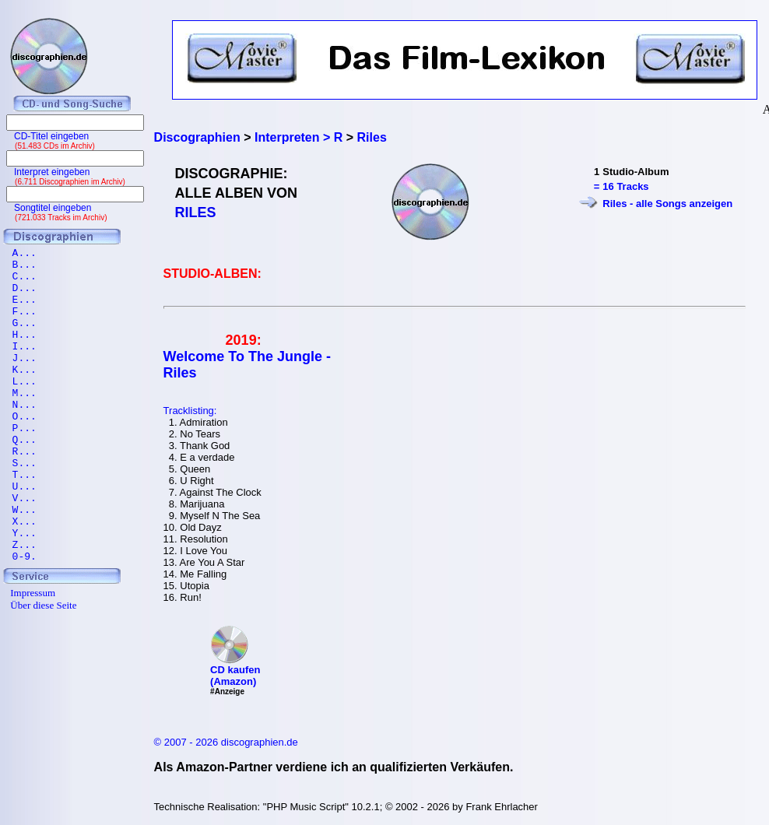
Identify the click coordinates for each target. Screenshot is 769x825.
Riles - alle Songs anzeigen (667, 203)
